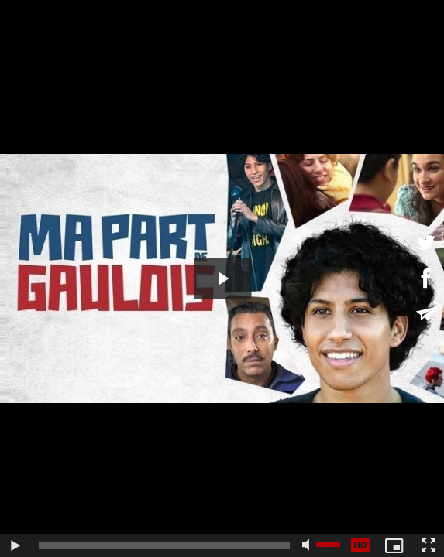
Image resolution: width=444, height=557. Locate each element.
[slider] (164, 545)
